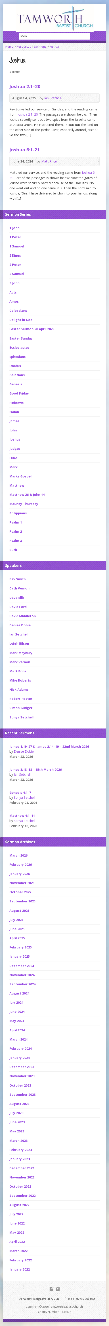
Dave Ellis (17, 597)
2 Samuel (16, 274)
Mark (13, 467)
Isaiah (14, 412)
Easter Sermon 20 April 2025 (31, 329)
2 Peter (15, 264)
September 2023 (22, 1094)
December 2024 (21, 966)
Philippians (18, 513)
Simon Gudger (20, 708)
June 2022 (17, 1223)
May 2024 (16, 1021)
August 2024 (19, 993)
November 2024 (21, 975)
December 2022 (21, 1168)
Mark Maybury (20, 653)
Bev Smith (17, 579)
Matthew (16, 485)
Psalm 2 (15, 531)
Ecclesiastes (19, 347)
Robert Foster (20, 699)
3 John (14, 283)
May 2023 (16, 1131)
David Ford (18, 607)
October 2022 (20, 1186)
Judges (15, 448)
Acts (13, 292)
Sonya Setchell (21, 717)
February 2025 (20, 947)
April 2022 (17, 1241)
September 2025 (22, 901)
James (14, 421)
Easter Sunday (21, 338)
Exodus (15, 366)
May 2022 (16, 1232)
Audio (67, 98)
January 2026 (19, 874)
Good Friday (19, 393)
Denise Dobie (20, 625)
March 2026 (18, 855)
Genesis (15, 384)
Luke (13, 458)
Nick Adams (19, 689)
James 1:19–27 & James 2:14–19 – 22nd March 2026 (49, 746)
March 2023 (18, 1140)
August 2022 (19, 1205)
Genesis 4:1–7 (20, 792)
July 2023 (16, 1113)
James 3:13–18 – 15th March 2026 (35, 769)
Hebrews (16, 403)
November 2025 (21, 883)
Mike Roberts (20, 680)
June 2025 (17, 929)
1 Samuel (16, 246)
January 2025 (19, 956)
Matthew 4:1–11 (22, 815)
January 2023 (19, 1159)
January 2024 (19, 1058)
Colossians (18, 310)
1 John (14, 228)
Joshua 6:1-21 (24, 149)
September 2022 (22, 1195)
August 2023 (19, 1104)
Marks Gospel (20, 476)
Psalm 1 (15, 522)
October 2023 (20, 1085)
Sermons (40, 46)
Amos (14, 301)
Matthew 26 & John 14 (27, 494)
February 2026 (20, 864)
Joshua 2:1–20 (24, 86)
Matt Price (49, 161)
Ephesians (17, 357)
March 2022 (18, 1251)
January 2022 (19, 1269)
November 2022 (21, 1177)
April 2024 (17, 1030)
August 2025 (19, 910)
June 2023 (17, 1122)
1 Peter (15, 237)
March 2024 (18, 1039)
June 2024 (17, 1011)
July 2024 (16, 1002)
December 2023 (21, 1067)
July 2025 (16, 920)
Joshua (54, 46)
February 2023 (20, 1150)
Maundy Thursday (23, 504)
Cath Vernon (19, 588)
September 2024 (22, 984)
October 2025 (20, 892)
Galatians (17, 375)
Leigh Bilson (19, 643)
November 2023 (21, 1076)
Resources (24, 46)
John (13, 430)
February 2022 (20, 1260)
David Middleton (22, 616)
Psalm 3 (15, 540)
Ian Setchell (52, 98)
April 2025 (17, 938)
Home (9, 46)
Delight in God (20, 320)
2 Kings (15, 255)
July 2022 (16, 1214)
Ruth (13, 550)
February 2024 (20, 1048)
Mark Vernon (19, 662)
